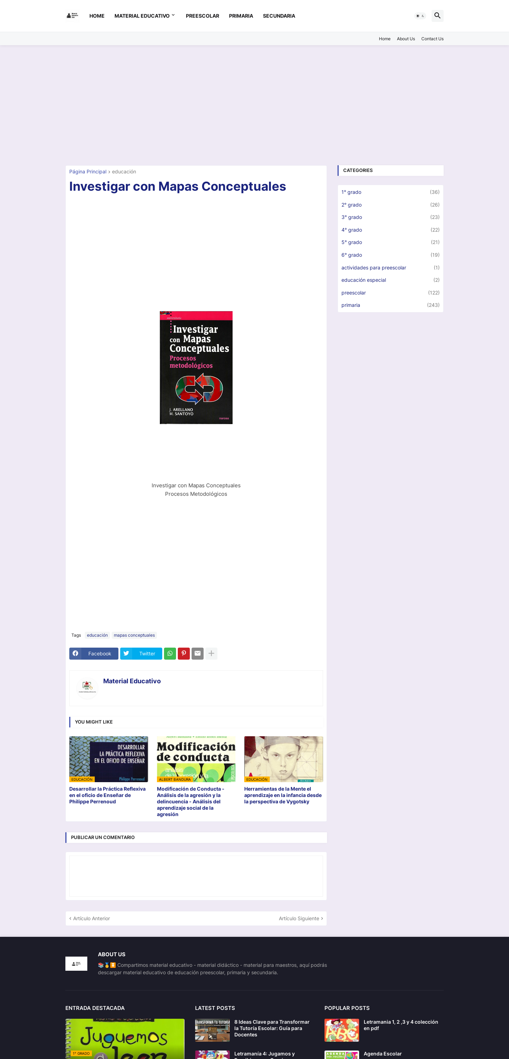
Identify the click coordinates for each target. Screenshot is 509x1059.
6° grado (390, 254)
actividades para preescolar (390, 267)
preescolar (202, 16)
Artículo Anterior (91, 918)
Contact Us (432, 38)
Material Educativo (142, 16)
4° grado (390, 229)
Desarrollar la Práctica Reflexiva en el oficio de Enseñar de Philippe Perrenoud (107, 795)
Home (97, 16)
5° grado (390, 242)
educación (124, 171)
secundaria (279, 16)
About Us (406, 38)
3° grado (390, 217)
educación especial (390, 280)
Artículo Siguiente (299, 918)
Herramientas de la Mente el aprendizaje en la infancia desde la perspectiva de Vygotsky (283, 795)
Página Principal (87, 171)
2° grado (390, 204)
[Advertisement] (254, 105)
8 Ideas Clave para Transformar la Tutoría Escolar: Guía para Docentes (272, 1028)
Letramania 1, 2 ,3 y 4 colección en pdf (401, 1025)
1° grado (390, 192)
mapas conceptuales (134, 635)
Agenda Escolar (383, 1054)
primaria (241, 16)
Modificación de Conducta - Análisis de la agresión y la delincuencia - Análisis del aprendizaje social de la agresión (190, 801)
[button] (420, 15)
